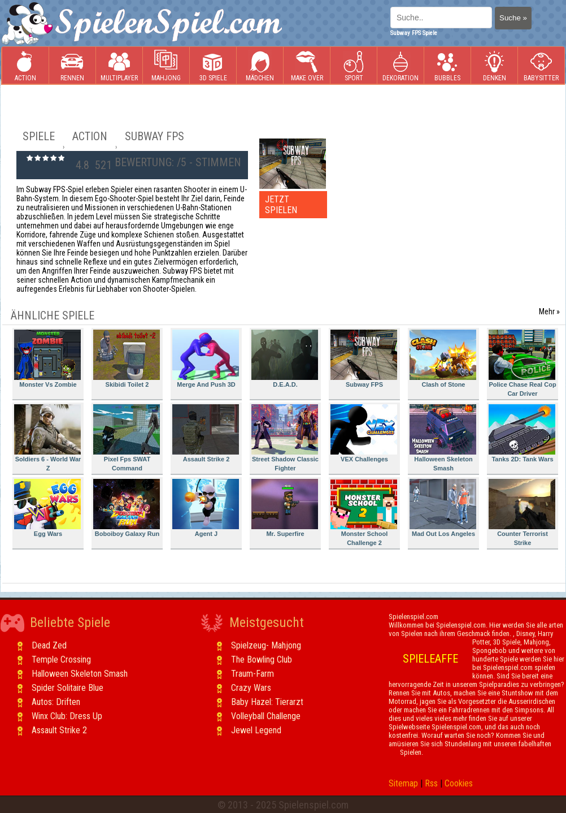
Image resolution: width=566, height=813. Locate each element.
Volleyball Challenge (266, 716)
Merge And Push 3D (205, 359)
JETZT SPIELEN (281, 204)
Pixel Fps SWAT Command (126, 438)
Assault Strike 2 (205, 433)
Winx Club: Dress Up (67, 716)
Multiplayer (119, 66)
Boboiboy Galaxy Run (126, 508)
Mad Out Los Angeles (443, 508)
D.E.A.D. (284, 359)
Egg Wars (47, 508)
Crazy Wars (251, 687)
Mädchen (260, 66)
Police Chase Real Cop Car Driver (522, 363)
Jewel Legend (256, 730)
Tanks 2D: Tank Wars (522, 433)
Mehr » (549, 311)
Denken (494, 66)
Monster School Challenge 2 (363, 512)
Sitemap (403, 783)
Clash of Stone (443, 359)
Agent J (205, 508)
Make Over (307, 66)
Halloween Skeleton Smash (443, 438)
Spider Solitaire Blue (67, 687)
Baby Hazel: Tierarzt (267, 702)
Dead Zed (49, 645)
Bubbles (447, 66)
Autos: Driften (56, 702)
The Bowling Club (261, 659)
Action (25, 66)
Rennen (72, 66)
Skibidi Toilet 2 (126, 359)
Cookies (459, 783)
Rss (431, 783)
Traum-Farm (252, 673)
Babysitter (541, 66)
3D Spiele (213, 66)
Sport (353, 66)
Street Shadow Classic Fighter (285, 438)
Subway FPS (363, 359)
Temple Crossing (61, 659)
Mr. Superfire (284, 508)
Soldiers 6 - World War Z (47, 438)
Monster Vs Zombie (47, 359)
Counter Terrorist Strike (522, 512)
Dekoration (400, 66)
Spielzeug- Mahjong (266, 645)
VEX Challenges (363, 433)
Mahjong (166, 66)
